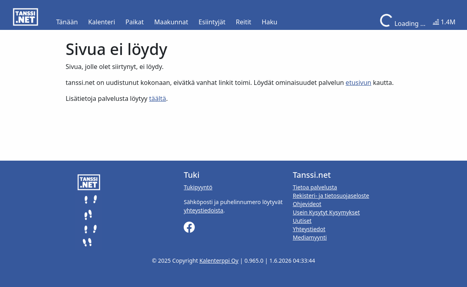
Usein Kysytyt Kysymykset (326, 212)
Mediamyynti (310, 237)
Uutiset (302, 220)
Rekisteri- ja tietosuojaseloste (331, 195)
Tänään (67, 22)
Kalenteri (101, 22)
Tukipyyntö (198, 187)
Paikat (135, 22)
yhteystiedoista (203, 210)
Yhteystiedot (309, 229)
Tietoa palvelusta (315, 187)
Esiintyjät (212, 22)
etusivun (358, 82)
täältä (157, 98)
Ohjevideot (307, 204)
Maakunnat (171, 22)
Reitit (243, 22)
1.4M (444, 22)
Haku (269, 22)
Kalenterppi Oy (218, 260)
